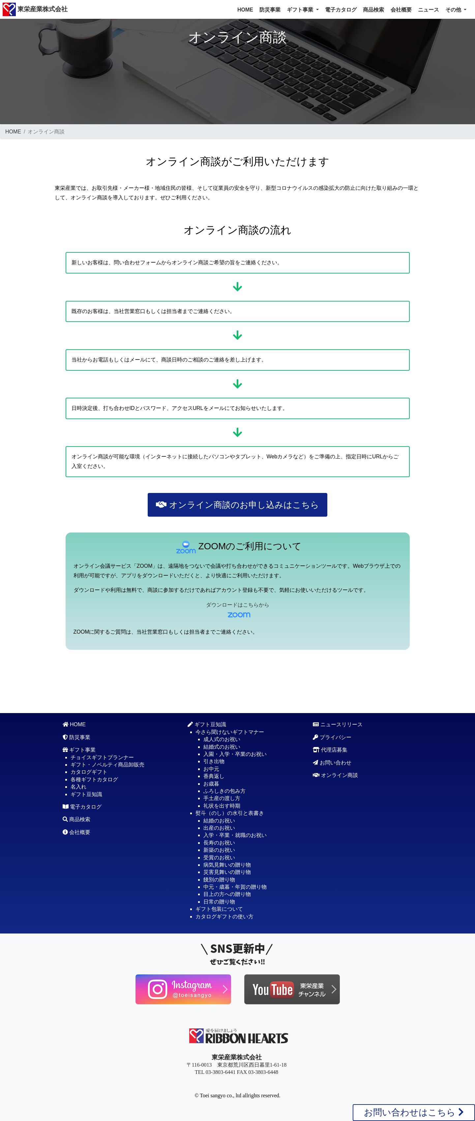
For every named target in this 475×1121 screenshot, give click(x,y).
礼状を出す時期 (221, 806)
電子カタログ (341, 10)
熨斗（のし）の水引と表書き (229, 813)
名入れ (78, 787)
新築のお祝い (219, 850)
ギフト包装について (219, 909)
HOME (245, 10)
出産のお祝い (219, 828)
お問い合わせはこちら (414, 1112)
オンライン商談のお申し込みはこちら (237, 504)
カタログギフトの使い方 (224, 916)
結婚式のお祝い (221, 747)
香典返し (213, 776)
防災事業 (270, 10)
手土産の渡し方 (221, 798)
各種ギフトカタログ (94, 779)
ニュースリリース (337, 724)
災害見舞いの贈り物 (227, 872)
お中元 (211, 769)
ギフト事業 (79, 750)
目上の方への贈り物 (227, 894)
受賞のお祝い (219, 857)
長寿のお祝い (219, 843)
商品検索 (373, 10)
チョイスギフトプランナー (102, 757)
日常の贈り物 (219, 902)
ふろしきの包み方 (224, 791)
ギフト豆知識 (86, 794)
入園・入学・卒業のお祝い (235, 754)
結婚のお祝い (219, 820)
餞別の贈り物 (219, 879)
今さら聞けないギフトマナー (229, 732)
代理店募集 (330, 750)
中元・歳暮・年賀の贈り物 (235, 887)
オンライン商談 (335, 775)
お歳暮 (211, 784)
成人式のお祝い (221, 739)
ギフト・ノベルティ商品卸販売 (107, 764)
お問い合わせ (332, 762)
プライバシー (332, 737)
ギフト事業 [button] (300, 10)
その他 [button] (453, 10)
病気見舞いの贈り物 (227, 865)
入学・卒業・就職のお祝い (235, 835)
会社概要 (401, 10)
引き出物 (213, 761)
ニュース (428, 10)
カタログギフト (89, 772)
